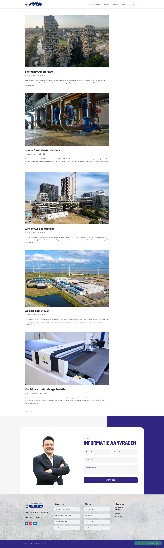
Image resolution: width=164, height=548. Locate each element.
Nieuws (106, 4)
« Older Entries (29, 412)
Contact (136, 4)
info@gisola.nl (119, 516)
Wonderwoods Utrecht (39, 229)
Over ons (97, 4)
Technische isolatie (64, 509)
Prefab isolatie (62, 522)
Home (89, 4)
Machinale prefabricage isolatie (45, 389)
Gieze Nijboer (31, 75)
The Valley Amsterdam (39, 72)
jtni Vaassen (42, 544)
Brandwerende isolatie (65, 515)
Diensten (125, 4)
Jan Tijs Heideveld (32, 393)
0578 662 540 (119, 514)
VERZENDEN (110, 480)
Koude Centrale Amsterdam (42, 150)
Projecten (115, 4)
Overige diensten (63, 528)
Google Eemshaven (37, 311)
